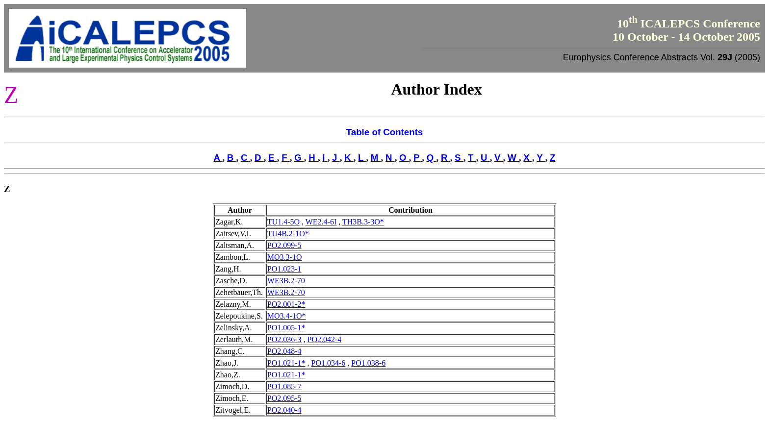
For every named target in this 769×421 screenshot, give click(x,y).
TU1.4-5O (283, 222)
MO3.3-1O (284, 257)
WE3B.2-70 (286, 280)
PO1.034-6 (328, 363)
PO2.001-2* (286, 304)
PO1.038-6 (368, 363)
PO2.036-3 (284, 339)
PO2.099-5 (284, 245)
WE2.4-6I (321, 222)
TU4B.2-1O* (288, 233)
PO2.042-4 (325, 339)
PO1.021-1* (286, 363)
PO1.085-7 (284, 386)
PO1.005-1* (286, 327)
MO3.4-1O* (286, 316)
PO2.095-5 (284, 398)
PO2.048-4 (284, 351)
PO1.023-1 (284, 269)
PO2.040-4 (284, 410)
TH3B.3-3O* (363, 222)
